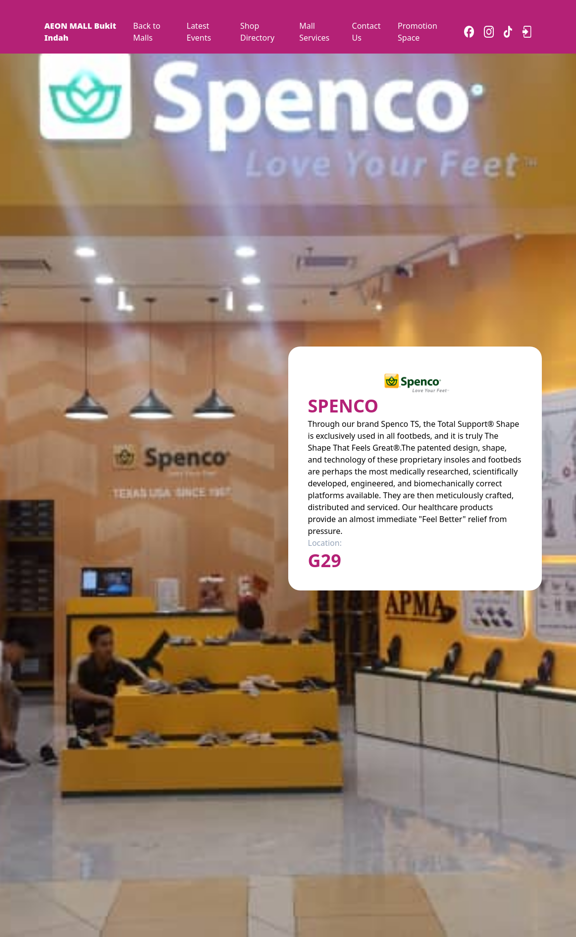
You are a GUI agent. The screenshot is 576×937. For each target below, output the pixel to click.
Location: (325, 542)
